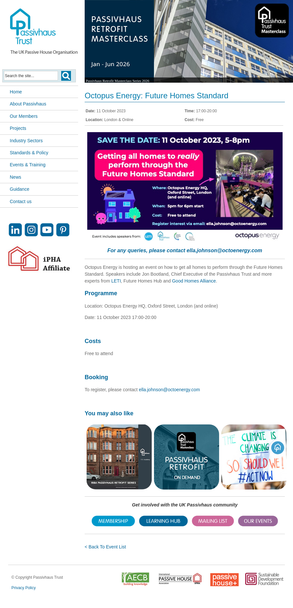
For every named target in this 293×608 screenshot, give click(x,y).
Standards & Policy (29, 152)
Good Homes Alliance (194, 280)
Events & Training (28, 164)
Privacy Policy (23, 588)
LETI (116, 280)
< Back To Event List (105, 546)
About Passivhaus (28, 103)
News (15, 177)
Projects (18, 128)
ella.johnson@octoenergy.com (224, 250)
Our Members (24, 116)
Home (16, 91)
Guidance (19, 189)
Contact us (21, 201)
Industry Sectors (26, 140)
